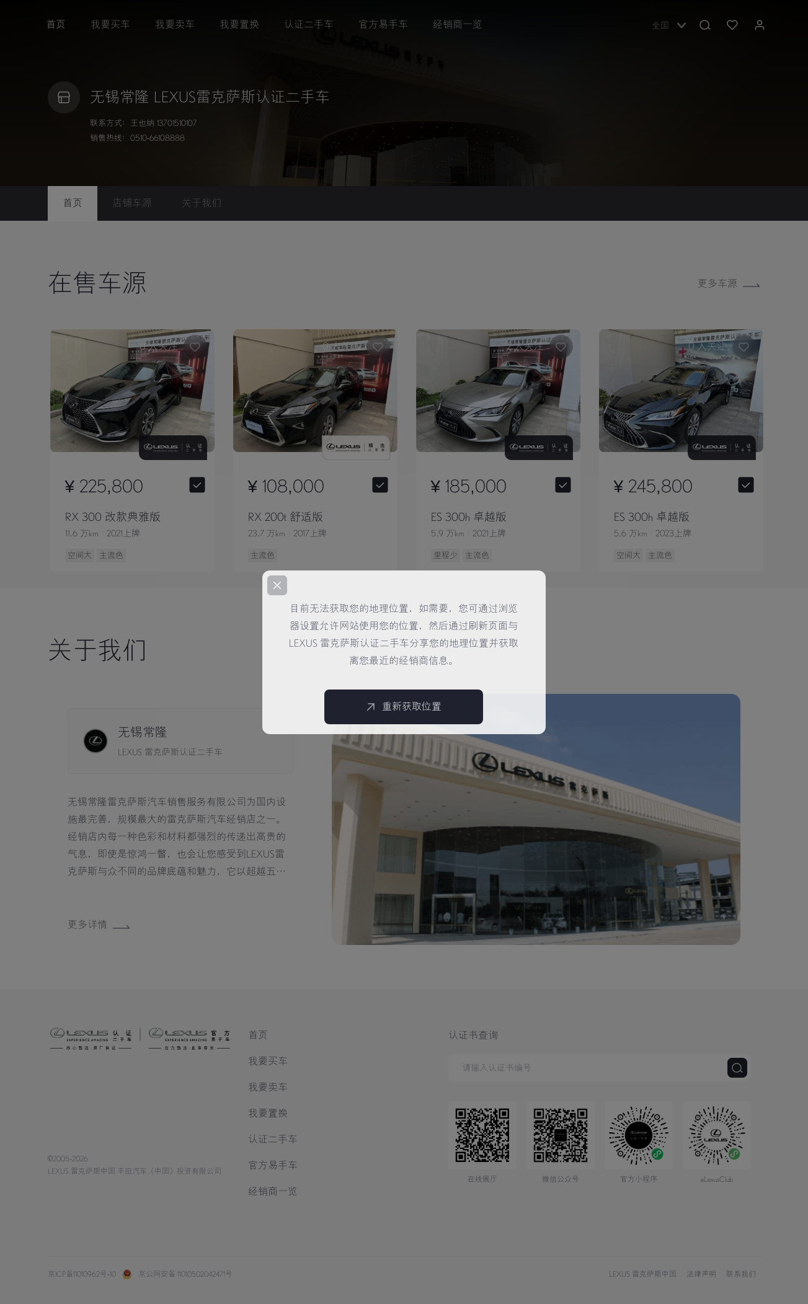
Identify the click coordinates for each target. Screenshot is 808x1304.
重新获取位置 (404, 706)
